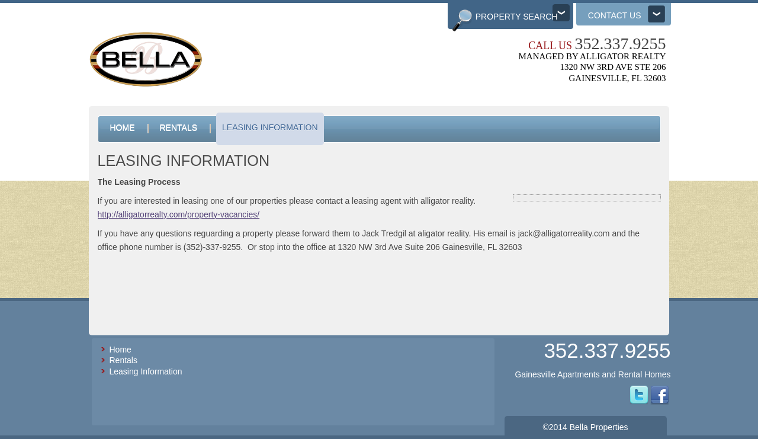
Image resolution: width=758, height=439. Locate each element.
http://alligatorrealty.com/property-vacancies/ (179, 214)
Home (120, 349)
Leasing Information (146, 371)
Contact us (614, 15)
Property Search (517, 16)
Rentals (123, 360)
